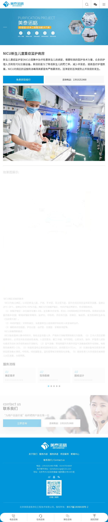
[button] (48, 386)
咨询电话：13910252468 (74, 79)
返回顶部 (94, 517)
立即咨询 (22, 423)
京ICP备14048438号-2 (77, 506)
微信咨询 (67, 517)
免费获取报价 (23, 79)
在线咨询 (40, 517)
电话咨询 (13, 517)
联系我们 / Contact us (54, 459)
